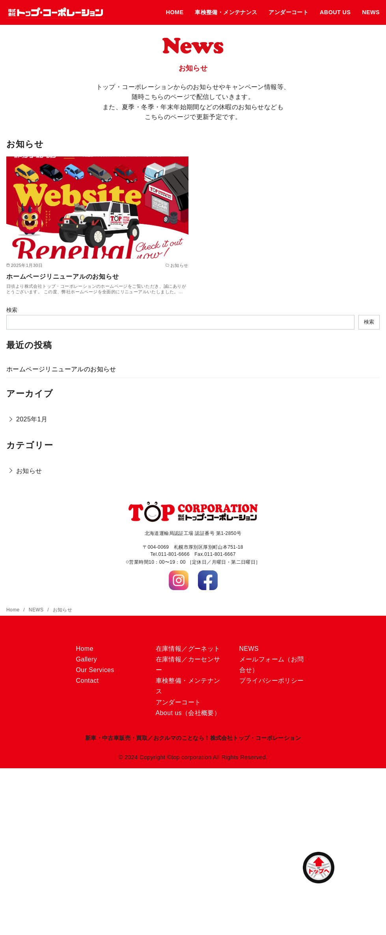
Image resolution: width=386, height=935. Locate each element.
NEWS (371, 12)
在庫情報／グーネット (188, 648)
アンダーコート (288, 12)
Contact (87, 680)
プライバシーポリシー (271, 680)
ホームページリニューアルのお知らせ (62, 276)
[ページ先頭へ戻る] (318, 867)
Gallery (86, 659)
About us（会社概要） (188, 713)
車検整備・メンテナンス (226, 12)
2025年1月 (31, 419)
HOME (175, 12)
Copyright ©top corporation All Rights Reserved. (204, 757)
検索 (12, 310)
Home (13, 610)
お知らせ (29, 471)
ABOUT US (335, 12)
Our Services (95, 670)
